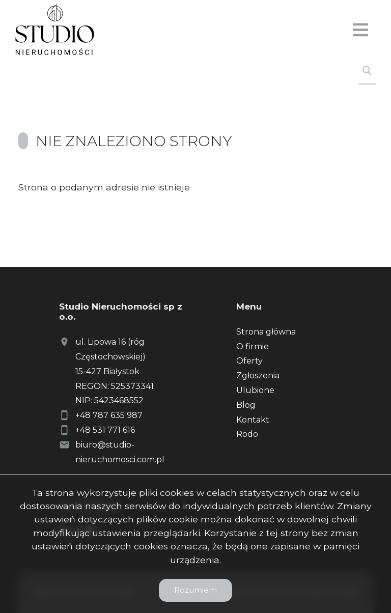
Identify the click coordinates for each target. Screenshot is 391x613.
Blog (246, 405)
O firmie (252, 346)
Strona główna (266, 332)
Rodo (247, 434)
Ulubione (255, 390)
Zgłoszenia (258, 375)
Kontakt (252, 420)
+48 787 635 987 (109, 415)
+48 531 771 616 (105, 430)
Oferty (249, 361)
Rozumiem (195, 590)
